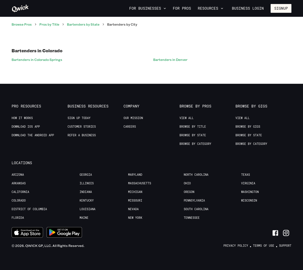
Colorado (19, 200)
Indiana (86, 192)
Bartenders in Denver (170, 59)
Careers (130, 126)
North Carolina (196, 175)
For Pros (182, 8)
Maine (84, 218)
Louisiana (88, 209)
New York (135, 218)
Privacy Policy (235, 246)
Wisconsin (249, 200)
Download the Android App (33, 135)
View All (186, 118)
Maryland (135, 175)
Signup (281, 8)
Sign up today (79, 118)
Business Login (248, 8)
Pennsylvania (194, 200)
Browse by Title (192, 126)
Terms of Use (263, 246)
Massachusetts (139, 183)
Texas (245, 175)
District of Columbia (29, 209)
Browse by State (192, 135)
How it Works (22, 118)
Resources (211, 8)
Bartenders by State (83, 24)
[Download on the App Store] (27, 233)
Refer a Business (82, 135)
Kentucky (87, 200)
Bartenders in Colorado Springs (37, 59)
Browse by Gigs (247, 126)
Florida (18, 218)
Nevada (133, 209)
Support (285, 246)
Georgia (86, 175)
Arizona (18, 175)
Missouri (135, 200)
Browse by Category (195, 144)
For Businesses (148, 8)
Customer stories (82, 126)
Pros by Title (49, 24)
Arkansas (19, 183)
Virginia (248, 183)
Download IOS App (26, 126)
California (20, 192)
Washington (250, 192)
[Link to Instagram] (286, 233)
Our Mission (133, 118)
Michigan (135, 192)
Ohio (187, 183)
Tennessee (192, 218)
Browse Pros (22, 24)
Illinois (87, 183)
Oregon (189, 192)
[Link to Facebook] (275, 233)
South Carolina (196, 209)
